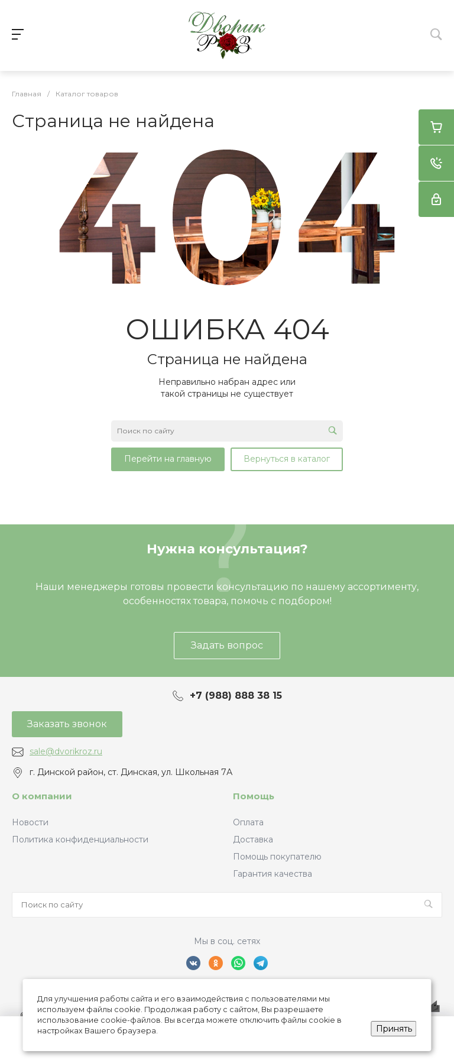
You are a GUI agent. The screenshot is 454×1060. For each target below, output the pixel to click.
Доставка (253, 839)
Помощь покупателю (277, 856)
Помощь (253, 796)
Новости (30, 822)
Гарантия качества (272, 873)
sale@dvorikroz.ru (66, 751)
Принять (394, 1028)
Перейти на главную (168, 458)
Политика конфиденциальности (80, 839)
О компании (42, 796)
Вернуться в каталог (287, 458)
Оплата (248, 822)
